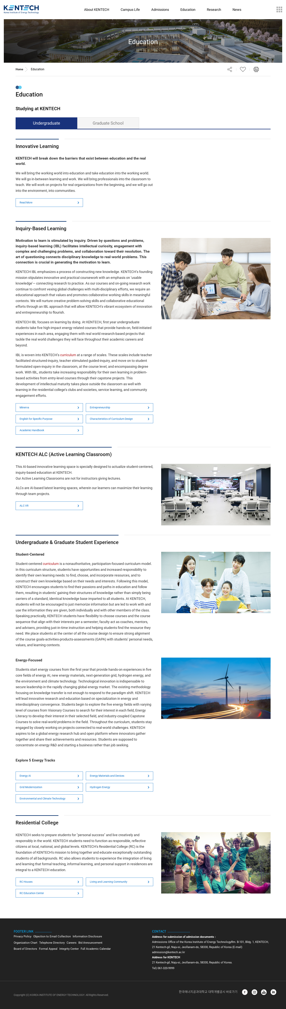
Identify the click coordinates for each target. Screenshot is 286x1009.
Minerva (24, 407)
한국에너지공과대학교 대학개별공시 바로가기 (208, 992)
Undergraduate (46, 123)
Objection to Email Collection (52, 936)
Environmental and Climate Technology (42, 798)
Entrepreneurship (100, 407)
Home (19, 69)
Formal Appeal (48, 948)
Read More (26, 202)
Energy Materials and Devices (107, 775)
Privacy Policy (22, 936)
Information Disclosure (87, 936)
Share (229, 69)
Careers (71, 942)
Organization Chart (25, 942)
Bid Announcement (90, 942)
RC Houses (26, 881)
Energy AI (25, 775)
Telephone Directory (52, 942)
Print (256, 69)
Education (37, 69)
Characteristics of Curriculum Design (111, 418)
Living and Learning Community (108, 881)
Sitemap (279, 9)
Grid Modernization (31, 787)
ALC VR (24, 505)
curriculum (68, 355)
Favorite (243, 69)
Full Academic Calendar (96, 948)
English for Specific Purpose (36, 418)
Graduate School (108, 123)
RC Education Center (32, 893)
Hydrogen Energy (100, 787)
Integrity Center (69, 948)
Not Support (216, 183)
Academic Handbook (32, 430)
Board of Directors (25, 948)
